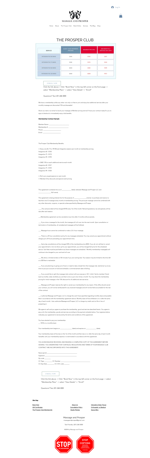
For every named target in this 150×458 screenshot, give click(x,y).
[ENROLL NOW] (52, 83)
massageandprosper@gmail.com (74, 420)
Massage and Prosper (74, 417)
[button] (120, 16)
